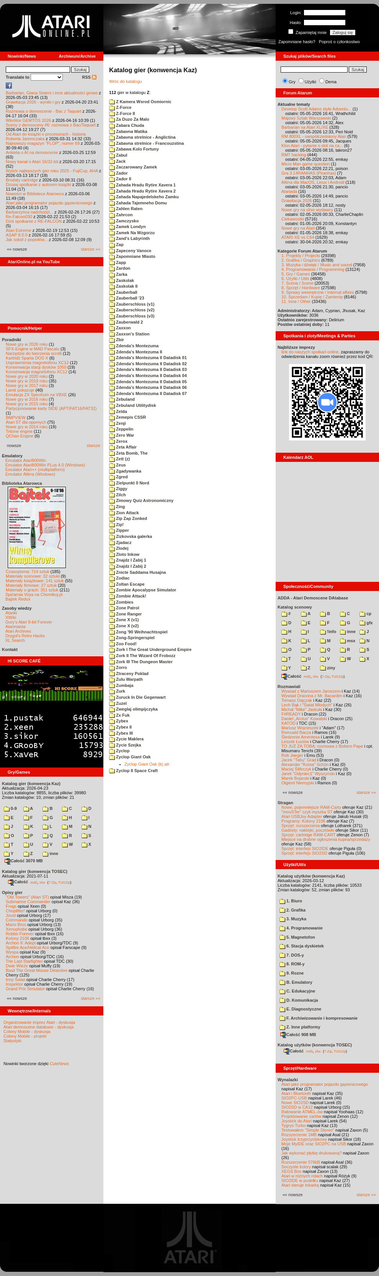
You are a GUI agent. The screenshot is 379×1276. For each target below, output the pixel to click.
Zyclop (119, 750)
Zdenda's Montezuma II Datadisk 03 (148, 369)
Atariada (289, 191)
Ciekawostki (292, 219)
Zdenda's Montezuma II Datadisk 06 (148, 387)
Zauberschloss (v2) (131, 310)
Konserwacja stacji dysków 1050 (36, 367)
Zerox (118, 441)
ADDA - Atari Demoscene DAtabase (313, 598)
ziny (327, 668)
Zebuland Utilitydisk (132, 405)
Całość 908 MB (298, 1034)
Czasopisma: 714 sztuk (27, 571)
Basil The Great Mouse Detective (36, 970)
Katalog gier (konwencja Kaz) (31, 783)
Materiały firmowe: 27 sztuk (31, 585)
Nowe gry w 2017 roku (26, 385)
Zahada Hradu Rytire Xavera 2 (142, 191)
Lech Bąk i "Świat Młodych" (306, 705)
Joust (11, 915)
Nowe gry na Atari (298, 228)
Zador (118, 173)
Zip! (116, 524)
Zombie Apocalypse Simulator (142, 590)
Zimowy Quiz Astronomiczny (141, 500)
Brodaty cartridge (22, 180)
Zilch (117, 494)
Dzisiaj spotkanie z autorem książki (38, 184)
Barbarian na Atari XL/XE (304, 127)
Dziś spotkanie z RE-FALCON (34, 221)
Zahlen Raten (125, 208)
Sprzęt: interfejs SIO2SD (304, 853)
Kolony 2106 (17, 938)
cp (365, 613)
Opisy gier (12, 892)
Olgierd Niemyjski (297, 782)
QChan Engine (19, 436)
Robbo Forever (20, 933)
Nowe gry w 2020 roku (26, 376)
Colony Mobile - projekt (25, 1036)
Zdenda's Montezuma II (135, 352)
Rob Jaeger (292, 755)
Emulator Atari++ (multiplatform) (35, 469)
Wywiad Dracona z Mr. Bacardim (311, 695)
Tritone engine (19, 431)
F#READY (291, 714)
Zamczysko (124, 221)
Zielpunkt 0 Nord (129, 483)
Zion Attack (124, 512)
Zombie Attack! (127, 596)
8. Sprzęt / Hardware (300, 287)
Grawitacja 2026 (296, 200)
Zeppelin (121, 429)
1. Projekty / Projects (300, 255)
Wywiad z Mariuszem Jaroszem (311, 691)
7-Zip (52, 882)
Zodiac (119, 578)
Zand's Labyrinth (129, 238)
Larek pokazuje (20, 390)
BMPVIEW (16, 417)
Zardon (119, 268)
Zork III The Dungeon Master (141, 661)
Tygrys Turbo (293, 1125)
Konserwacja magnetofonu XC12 (36, 371)
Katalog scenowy (295, 607)
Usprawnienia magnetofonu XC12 (37, 362)
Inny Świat (15, 979)
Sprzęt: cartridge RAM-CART (308, 834)
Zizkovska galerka (130, 536)
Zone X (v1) (124, 619)
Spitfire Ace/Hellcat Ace (27, 947)
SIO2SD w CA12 (297, 1107)
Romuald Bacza (296, 732)
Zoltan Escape (127, 584)
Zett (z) (119, 459)
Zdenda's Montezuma (133, 345)
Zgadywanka (125, 471)
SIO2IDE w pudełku (299, 1180)
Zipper (119, 530)
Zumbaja (121, 685)
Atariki (11, 612)
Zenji (117, 423)
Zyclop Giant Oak (130, 757)
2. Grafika (292, 910)
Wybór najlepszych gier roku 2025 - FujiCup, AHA (52, 170)
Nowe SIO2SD (295, 1102)
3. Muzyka (292, 919)
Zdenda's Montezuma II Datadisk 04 (148, 375)
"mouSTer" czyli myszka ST (307, 812)
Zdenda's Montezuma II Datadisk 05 (148, 381)
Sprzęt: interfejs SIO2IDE (304, 848)
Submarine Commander (28, 901)
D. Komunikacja (298, 1000)
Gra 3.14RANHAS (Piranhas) (308, 173)
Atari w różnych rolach (302, 1176)
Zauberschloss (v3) (131, 316)
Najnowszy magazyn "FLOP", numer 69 (43, 143)
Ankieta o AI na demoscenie (32, 152)
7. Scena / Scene (297, 283)
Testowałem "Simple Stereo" (307, 1130)
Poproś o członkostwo (339, 41)
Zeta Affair (123, 447)
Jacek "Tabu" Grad (298, 760)
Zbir (116, 339)
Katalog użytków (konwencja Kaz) (311, 876)
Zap (116, 244)
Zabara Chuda (126, 125)
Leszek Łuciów (295, 741)
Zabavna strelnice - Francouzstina (146, 143)
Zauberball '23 (126, 298)
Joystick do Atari (296, 1121)
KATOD (288, 723)
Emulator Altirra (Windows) (30, 474)
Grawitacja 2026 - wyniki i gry (33, 102)
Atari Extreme (18, 230)
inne (50, 853)
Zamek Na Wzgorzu (132, 232)
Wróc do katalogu (125, 81)
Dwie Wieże (17, 965)
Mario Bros (16, 924)
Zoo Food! (123, 643)
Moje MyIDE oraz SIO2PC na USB (313, 1144)
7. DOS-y (291, 955)
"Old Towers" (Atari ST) (27, 897)
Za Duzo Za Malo (129, 119)
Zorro (118, 667)
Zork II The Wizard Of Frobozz (142, 655)
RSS (89, 77)
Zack (117, 161)
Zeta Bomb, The (128, 453)
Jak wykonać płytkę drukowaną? (311, 1153)
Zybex (118, 721)
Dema (331, 81)
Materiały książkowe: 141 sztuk (35, 580)
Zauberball (123, 292)
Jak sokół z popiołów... (26, 239)
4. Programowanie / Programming (312, 269)
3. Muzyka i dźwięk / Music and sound (316, 264)
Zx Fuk (119, 715)
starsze (93, 445)
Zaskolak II (123, 286)
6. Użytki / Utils (295, 278)
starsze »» (90, 249)
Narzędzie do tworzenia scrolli (34, 353)
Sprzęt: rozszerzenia (300, 825)
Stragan (285, 802)
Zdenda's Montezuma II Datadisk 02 (148, 363)
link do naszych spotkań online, (310, 352)
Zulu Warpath (126, 679)
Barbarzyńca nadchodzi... (29, 212)
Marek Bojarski (295, 778)
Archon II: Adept (21, 943)
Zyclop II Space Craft (133, 770)
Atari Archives (18, 631)
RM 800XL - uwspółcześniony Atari (313, 136)
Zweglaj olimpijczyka (133, 709)
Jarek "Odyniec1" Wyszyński (308, 773)
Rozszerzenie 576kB (300, 1162)
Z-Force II (122, 113)
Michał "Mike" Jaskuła (301, 709)
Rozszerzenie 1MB (299, 1134)
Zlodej (118, 548)
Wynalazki (288, 1079)
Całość (18, 881)
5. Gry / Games (295, 274)
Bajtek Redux (17, 599)
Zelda (118, 411)
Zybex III (121, 733)
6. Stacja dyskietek (301, 946)
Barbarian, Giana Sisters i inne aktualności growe (52, 93)
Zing (117, 506)
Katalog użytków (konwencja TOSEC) (315, 1045)
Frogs (11, 906)
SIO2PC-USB (294, 1098)
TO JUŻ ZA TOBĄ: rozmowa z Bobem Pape (322, 746)
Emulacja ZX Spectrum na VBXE (36, 394)
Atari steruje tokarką (300, 1185)
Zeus (117, 465)
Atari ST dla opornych (26, 422)
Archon (12, 956)
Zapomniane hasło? (296, 41)
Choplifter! (15, 910)
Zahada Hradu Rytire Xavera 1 (142, 185)
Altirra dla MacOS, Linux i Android (312, 182)
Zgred (118, 476)
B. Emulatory (295, 982)
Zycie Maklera (126, 739)
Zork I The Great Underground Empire (150, 649)
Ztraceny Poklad (129, 673)
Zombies (121, 602)
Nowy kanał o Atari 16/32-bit (32, 161)
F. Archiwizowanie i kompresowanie (318, 1018)
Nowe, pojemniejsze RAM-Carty (311, 807)
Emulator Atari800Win (25, 460)
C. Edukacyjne (297, 991)
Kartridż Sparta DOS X (27, 358)
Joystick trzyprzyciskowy (304, 1139)
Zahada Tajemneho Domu (138, 203)
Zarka (118, 274)
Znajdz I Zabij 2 (127, 566)
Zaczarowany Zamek (133, 167)
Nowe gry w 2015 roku (26, 404)
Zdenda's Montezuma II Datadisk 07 (148, 393)
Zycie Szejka (125, 745)
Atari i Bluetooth (296, 1093)
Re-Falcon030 (19, 216)
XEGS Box (291, 1171)
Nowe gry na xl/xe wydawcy (307, 209)
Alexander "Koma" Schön (304, 764)
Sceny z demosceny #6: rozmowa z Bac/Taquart (51, 125)
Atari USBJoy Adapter (301, 816)
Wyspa (12, 952)
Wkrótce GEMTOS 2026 (28, 120)
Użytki (310, 81)
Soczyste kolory (296, 1166)
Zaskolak (121, 280)
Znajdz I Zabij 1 (127, 560)
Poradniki (11, 339)
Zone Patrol (124, 608)
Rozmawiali (289, 686)
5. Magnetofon (297, 937)
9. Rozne (291, 973)
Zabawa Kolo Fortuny (134, 149)
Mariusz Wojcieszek (300, 727)
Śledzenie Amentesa (300, 737)
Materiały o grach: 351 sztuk (32, 590)
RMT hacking (293, 154)
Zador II (120, 179)
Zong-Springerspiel (132, 637)
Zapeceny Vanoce (130, 250)
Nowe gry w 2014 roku (26, 426)
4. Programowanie (301, 928)
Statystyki (12, 1040)
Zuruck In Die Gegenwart (137, 697)
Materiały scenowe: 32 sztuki (33, 576)
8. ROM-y (292, 964)
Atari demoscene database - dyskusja (38, 1027)
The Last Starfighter (24, 961)
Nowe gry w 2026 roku (26, 344)
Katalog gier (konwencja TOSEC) (34, 871)
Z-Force (120, 107)
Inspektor (14, 984)
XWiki (10, 617)
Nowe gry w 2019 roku (26, 381)
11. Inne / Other (295, 301)
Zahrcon (120, 214)
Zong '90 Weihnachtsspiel (138, 632)
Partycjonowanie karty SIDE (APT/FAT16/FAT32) (51, 408)
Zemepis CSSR (127, 417)
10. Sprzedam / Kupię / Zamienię (312, 297)
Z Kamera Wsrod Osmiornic (140, 101)
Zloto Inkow (124, 554)
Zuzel (118, 703)
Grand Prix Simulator (25, 988)
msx (347, 640)
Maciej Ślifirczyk (296, 769)
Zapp (117, 262)
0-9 (10, 808)
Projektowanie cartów (301, 1116)
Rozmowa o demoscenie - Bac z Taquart (43, 111)
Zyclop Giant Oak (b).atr (146, 764)
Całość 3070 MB (24, 860)
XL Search (15, 640)
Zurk (117, 691)
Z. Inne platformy (299, 1027)
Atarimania (15, 626)
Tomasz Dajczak (296, 700)
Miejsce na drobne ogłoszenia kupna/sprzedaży (325, 839)
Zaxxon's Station (129, 334)
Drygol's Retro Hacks (25, 635)
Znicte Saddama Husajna (137, 572)
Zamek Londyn (127, 226)
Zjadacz (120, 542)
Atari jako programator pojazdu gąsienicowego (49, 203)
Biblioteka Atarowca (22, 483)
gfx (366, 622)
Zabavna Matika (128, 131)
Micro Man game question (305, 164)
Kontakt (10, 649)
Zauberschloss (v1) (131, 304)
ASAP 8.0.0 (17, 235)
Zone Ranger (125, 614)
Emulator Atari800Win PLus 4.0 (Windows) (45, 465)
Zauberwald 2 (126, 322)
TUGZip (64, 882)
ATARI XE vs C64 (297, 237)
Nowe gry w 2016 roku (26, 399)
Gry (292, 81)
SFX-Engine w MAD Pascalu (32, 349)
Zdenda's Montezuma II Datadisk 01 (148, 357)
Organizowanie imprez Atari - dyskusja (39, 1022)
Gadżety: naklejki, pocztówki (307, 830)
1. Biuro (290, 901)
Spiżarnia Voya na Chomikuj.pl (33, 594)
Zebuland (122, 399)
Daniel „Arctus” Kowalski (304, 718)
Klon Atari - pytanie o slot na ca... (312, 145)
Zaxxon (120, 327)
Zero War (121, 435)
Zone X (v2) (124, 625)
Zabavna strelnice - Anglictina (142, 137)
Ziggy (118, 488)
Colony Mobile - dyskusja (26, 1031)
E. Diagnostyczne (300, 1009)
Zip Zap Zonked (128, 518)
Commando (17, 920)
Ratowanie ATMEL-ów (302, 1111)
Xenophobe (16, 929)
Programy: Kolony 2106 (303, 821)
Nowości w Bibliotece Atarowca (35, 193)
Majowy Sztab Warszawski (306, 118)
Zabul (118, 155)
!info (328, 631)
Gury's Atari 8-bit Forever (28, 622)
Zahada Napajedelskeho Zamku (144, 196)
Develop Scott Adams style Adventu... (316, 109)
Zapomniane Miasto (132, 256)
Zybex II (120, 727)
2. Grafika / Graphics (300, 260)
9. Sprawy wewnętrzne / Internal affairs (317, 292)
